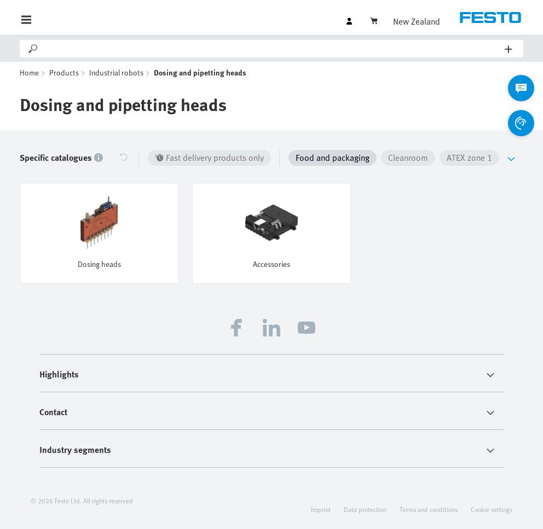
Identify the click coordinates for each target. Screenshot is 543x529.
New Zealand (416, 21)
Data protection (365, 509)
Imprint (321, 509)
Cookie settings (491, 509)
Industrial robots (116, 72)
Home (29, 72)
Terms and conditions (429, 509)
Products (64, 72)
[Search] (272, 48)
